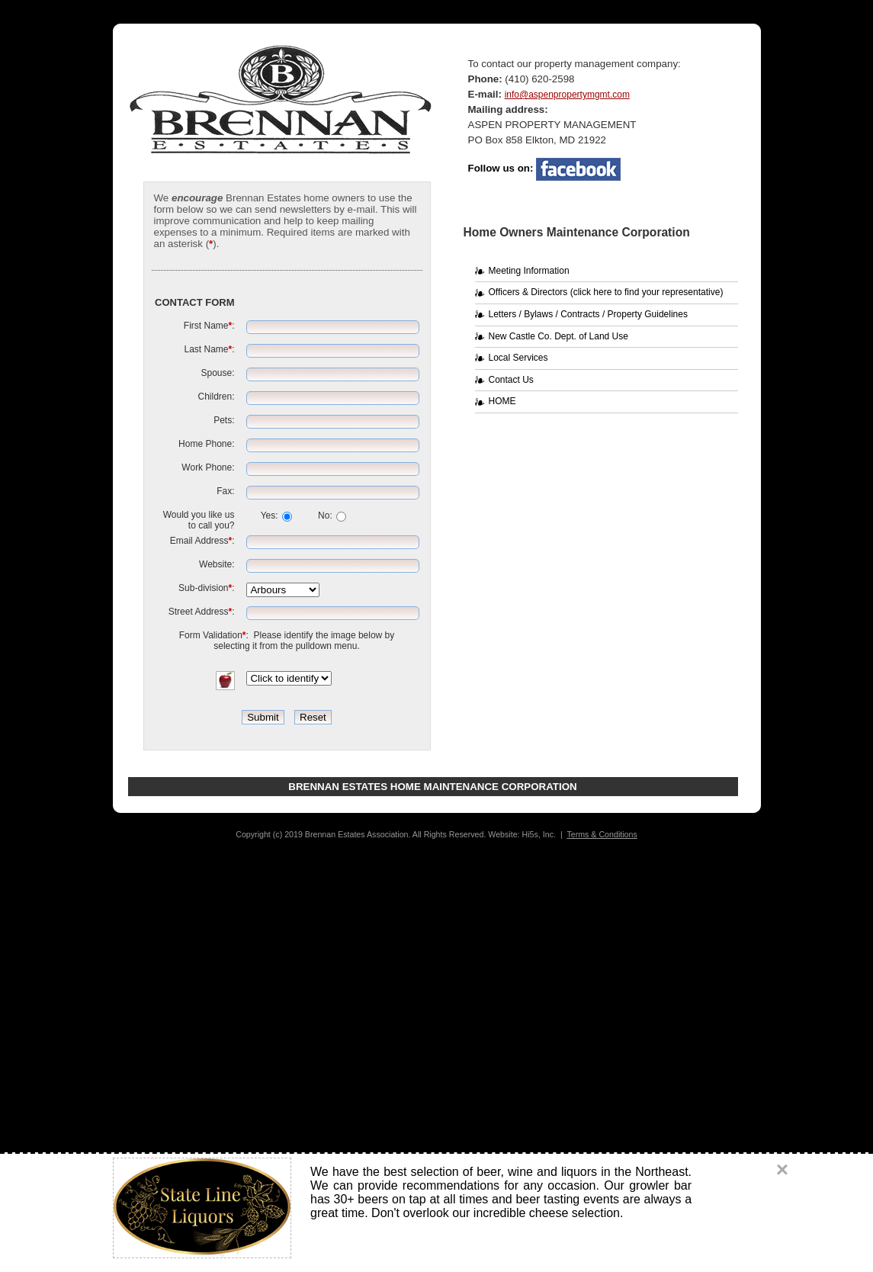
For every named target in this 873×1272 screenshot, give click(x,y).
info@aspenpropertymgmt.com (567, 94)
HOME (502, 401)
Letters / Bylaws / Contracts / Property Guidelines (588, 314)
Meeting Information (529, 270)
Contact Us (511, 379)
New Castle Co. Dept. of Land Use (558, 336)
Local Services (518, 357)
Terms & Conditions (601, 834)
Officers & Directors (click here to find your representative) (606, 292)
